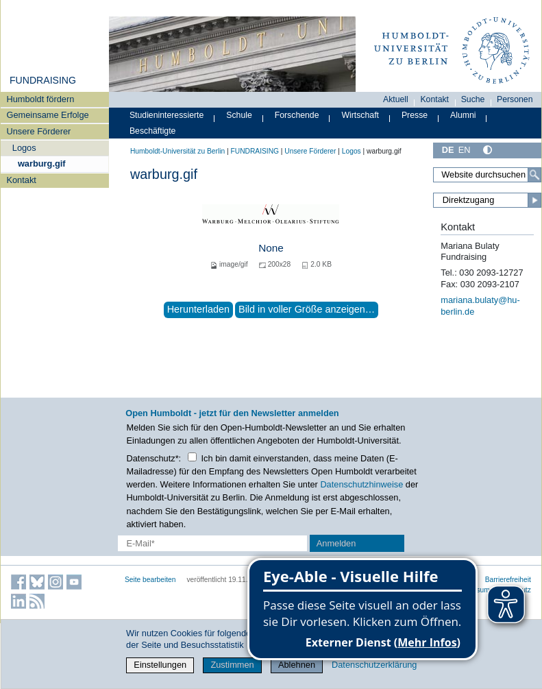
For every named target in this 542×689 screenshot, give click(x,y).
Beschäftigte (153, 131)
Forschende (297, 115)
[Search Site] (487, 174)
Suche (473, 99)
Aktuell (395, 99)
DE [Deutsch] (448, 150)
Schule (239, 115)
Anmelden (336, 543)
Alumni (463, 115)
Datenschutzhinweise (361, 484)
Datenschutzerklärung (374, 665)
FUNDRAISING (43, 80)
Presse (415, 115)
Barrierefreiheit (508, 579)
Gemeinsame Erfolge (47, 115)
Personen (515, 99)
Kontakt (21, 180)
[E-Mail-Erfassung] (212, 543)
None (271, 248)
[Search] (534, 174)
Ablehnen (296, 665)
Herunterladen (198, 309)
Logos (24, 148)
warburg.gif (42, 163)
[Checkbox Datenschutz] (192, 456)
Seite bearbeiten (150, 579)
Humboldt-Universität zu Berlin (177, 151)
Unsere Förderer (38, 131)
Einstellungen (160, 665)
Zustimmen (232, 665)
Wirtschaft (360, 115)
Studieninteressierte (167, 115)
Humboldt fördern (40, 99)
